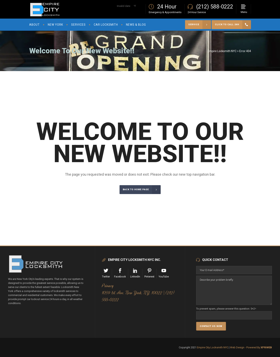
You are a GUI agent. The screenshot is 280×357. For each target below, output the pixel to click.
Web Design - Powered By (251, 347)
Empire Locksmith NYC (222, 51)
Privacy (108, 286)
